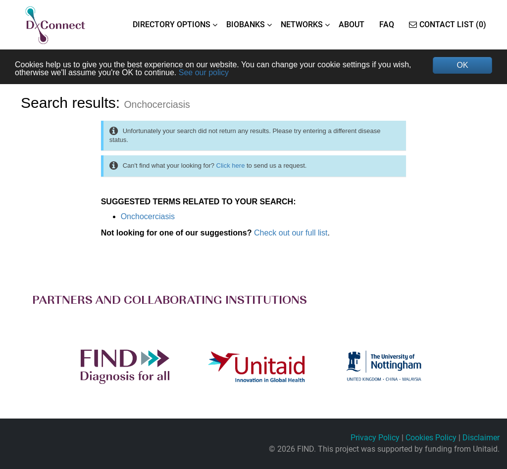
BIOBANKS (245, 24)
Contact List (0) (447, 24)
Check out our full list (291, 233)
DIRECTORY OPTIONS (171, 24)
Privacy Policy (375, 437)
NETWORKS (302, 24)
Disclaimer (481, 437)
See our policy (204, 72)
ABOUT (351, 24)
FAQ (386, 24)
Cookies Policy (431, 437)
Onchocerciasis (148, 216)
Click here (230, 165)
